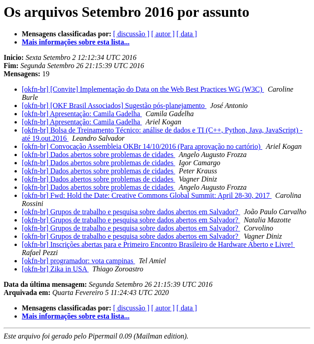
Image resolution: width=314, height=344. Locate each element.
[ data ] (187, 34)
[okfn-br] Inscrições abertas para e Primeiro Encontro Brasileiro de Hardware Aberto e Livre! (158, 244)
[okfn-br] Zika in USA (55, 269)
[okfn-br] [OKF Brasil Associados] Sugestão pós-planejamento (114, 105)
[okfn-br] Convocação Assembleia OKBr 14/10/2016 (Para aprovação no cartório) (142, 146)
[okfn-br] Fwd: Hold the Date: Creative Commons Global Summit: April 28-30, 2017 (147, 195)
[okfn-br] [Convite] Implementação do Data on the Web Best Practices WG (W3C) (143, 89)
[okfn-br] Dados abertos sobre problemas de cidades (98, 154)
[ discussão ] (131, 34)
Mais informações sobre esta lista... (75, 42)
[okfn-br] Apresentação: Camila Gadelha (82, 114)
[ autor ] (163, 34)
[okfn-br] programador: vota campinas (78, 261)
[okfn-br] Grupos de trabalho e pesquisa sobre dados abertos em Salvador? (131, 212)
